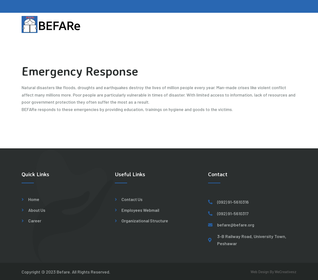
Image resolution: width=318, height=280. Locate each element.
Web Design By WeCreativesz (273, 273)
